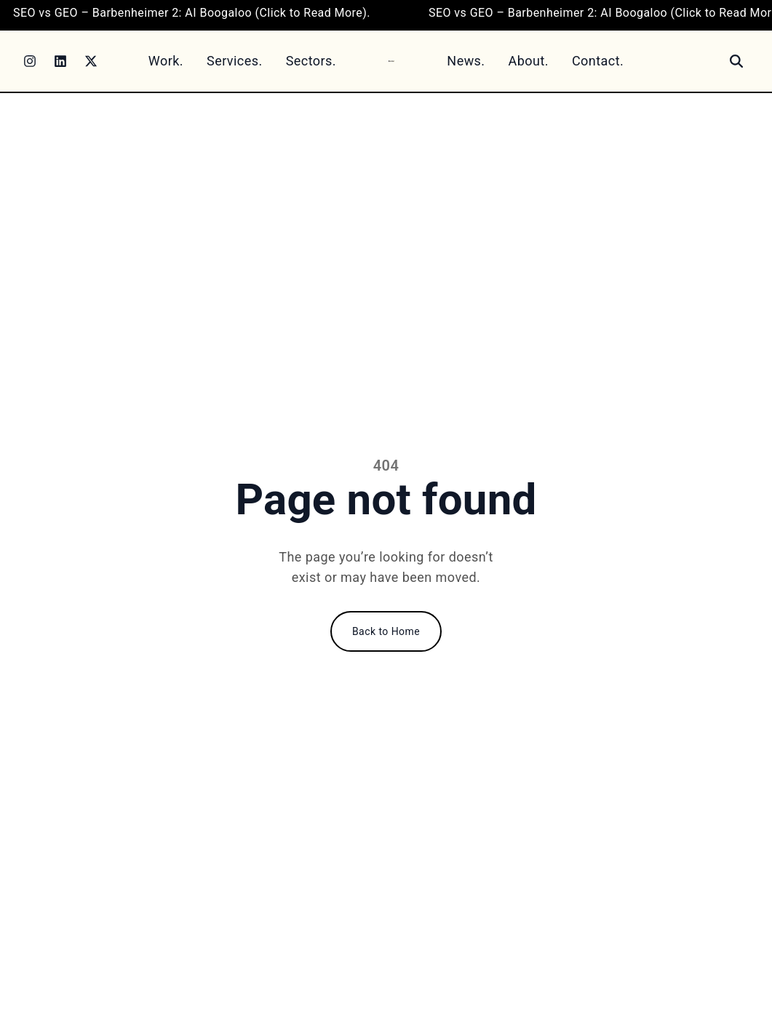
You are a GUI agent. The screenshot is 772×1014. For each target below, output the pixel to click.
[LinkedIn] (60, 61)
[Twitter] (91, 61)
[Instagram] (30, 61)
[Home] (391, 61)
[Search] (736, 61)
